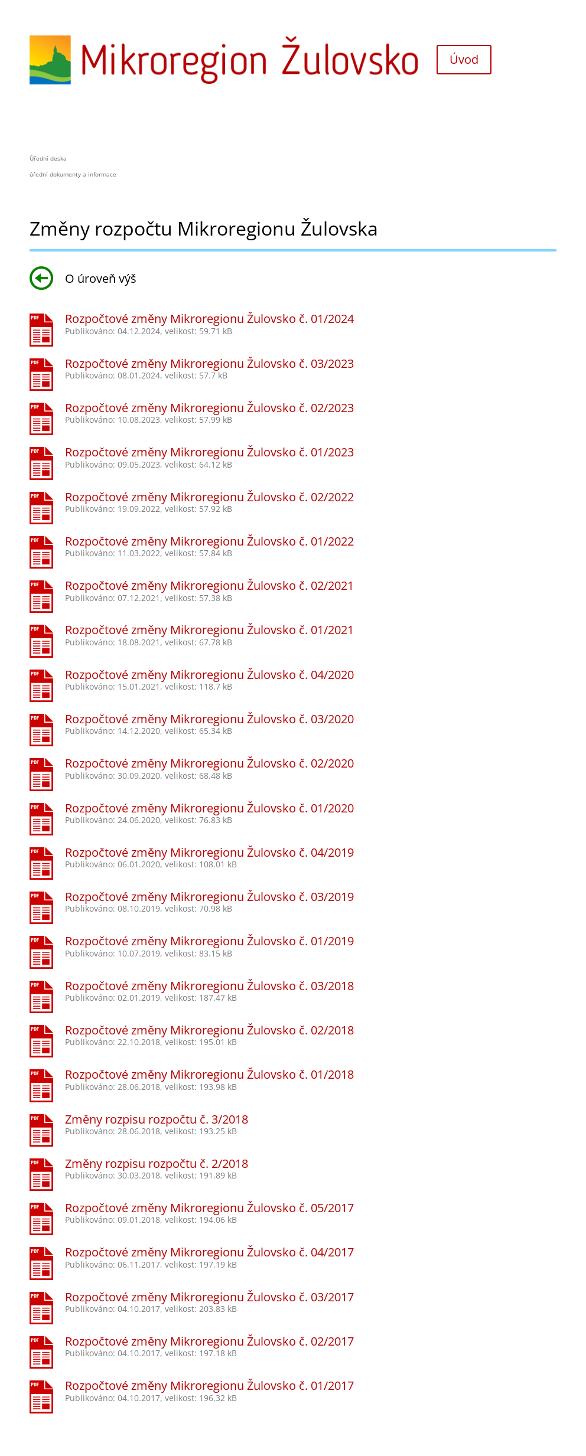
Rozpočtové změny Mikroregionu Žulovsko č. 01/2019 (209, 941)
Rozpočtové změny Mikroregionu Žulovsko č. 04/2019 (209, 852)
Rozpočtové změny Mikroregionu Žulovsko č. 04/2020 (209, 675)
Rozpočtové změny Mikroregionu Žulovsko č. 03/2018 (209, 986)
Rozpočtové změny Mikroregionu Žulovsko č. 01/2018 (209, 1074)
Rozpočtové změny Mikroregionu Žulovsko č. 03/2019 (209, 897)
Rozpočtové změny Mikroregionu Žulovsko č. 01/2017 (209, 1385)
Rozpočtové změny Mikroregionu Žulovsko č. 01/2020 (209, 808)
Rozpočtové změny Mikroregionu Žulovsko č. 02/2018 (209, 1030)
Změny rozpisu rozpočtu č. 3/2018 (156, 1119)
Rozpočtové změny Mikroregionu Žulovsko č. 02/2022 (209, 497)
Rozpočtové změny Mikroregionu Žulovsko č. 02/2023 (209, 408)
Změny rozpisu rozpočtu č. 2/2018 (156, 1163)
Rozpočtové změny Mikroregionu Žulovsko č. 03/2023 (209, 363)
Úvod (464, 59)
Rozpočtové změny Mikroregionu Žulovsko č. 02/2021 (209, 585)
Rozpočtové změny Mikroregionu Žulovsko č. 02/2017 (209, 1341)
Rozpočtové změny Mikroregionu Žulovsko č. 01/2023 (209, 452)
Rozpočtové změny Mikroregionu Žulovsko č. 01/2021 (209, 630)
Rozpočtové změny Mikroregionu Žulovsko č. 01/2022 (209, 541)
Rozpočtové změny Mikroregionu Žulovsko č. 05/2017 (209, 1208)
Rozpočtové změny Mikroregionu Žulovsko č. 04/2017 (209, 1252)
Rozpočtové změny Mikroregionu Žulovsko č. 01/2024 (209, 319)
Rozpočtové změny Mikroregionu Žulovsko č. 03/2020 (209, 719)
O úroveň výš (83, 278)
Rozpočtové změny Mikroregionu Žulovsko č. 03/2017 (209, 1297)
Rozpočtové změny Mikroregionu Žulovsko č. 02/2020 (209, 763)
